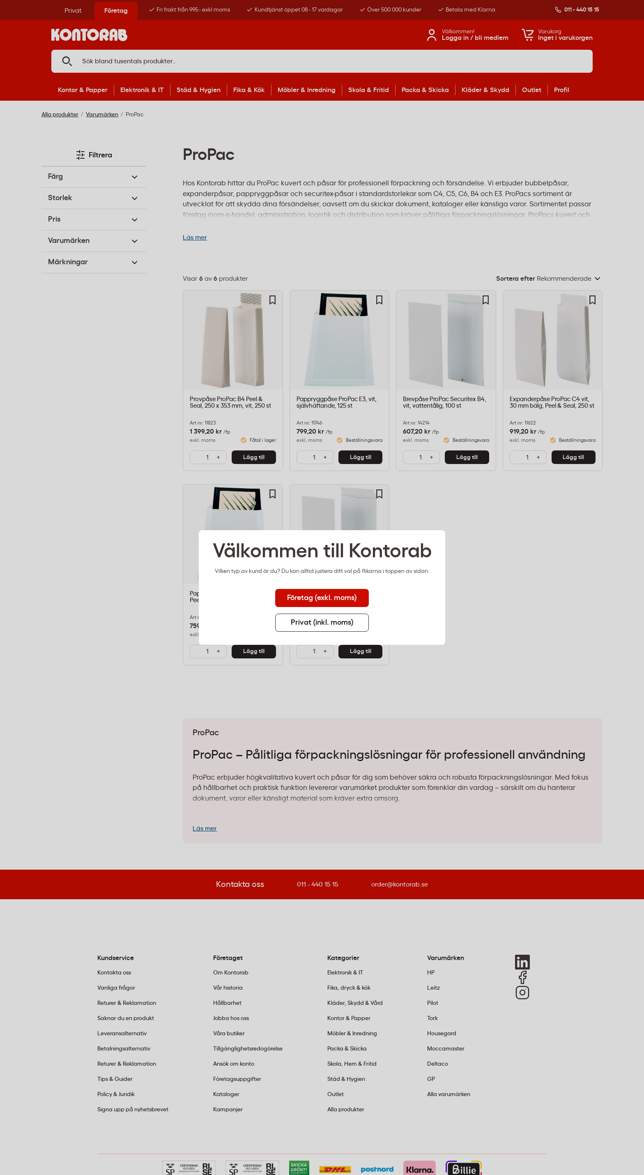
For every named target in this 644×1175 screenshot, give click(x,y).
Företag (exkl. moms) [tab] (322, 598)
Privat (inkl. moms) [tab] (322, 622)
